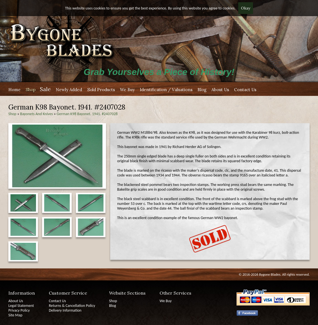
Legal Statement (21, 305)
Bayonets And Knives (36, 113)
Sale (45, 89)
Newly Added (69, 89)
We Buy (127, 89)
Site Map (15, 315)
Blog (201, 89)
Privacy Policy (19, 310)
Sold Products (101, 89)
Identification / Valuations (166, 89)
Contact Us (245, 89)
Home (14, 89)
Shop (31, 89)
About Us (220, 89)
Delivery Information (65, 310)
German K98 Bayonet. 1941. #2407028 (87, 113)
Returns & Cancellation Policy (72, 305)
